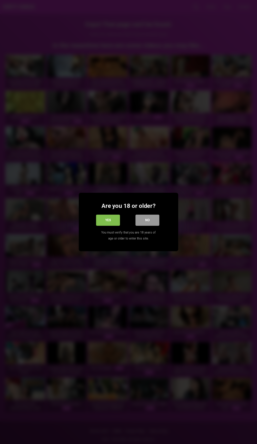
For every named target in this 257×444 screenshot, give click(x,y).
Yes (108, 220)
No (147, 220)
